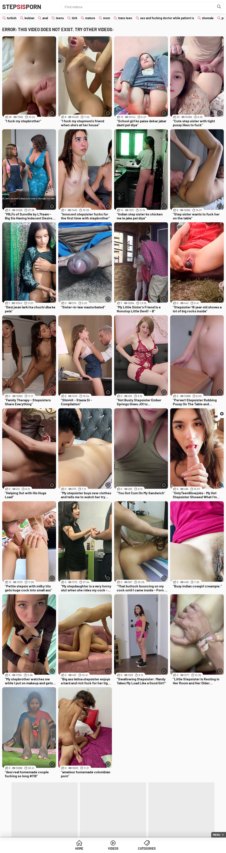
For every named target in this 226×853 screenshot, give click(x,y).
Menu (216, 834)
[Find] (219, 6)
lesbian (29, 18)
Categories (147, 848)
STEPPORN (21, 6)
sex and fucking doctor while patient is (167, 18)
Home (79, 848)
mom (106, 18)
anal (45, 18)
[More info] (52, 113)
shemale (208, 18)
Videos (113, 848)
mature (90, 18)
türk (74, 18)
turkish (12, 18)
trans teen (125, 18)
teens (60, 18)
